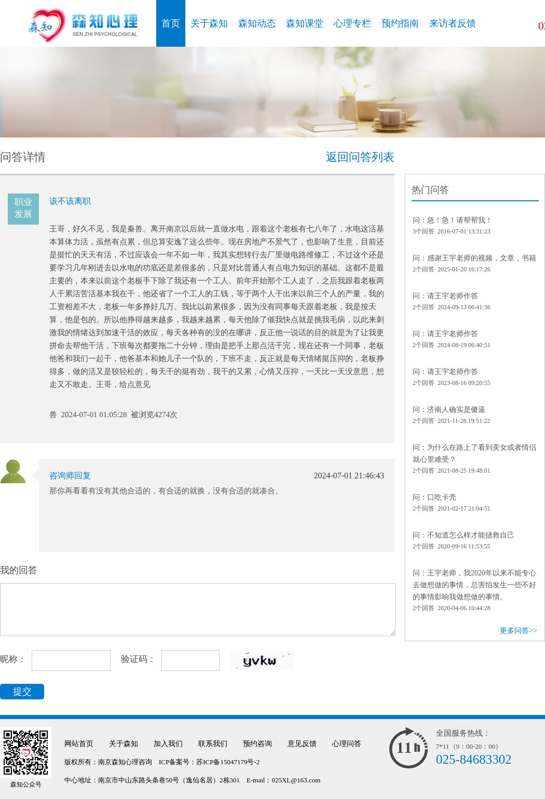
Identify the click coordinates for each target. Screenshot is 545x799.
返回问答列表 (360, 156)
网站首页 (78, 744)
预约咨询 (257, 744)
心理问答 (346, 744)
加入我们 (168, 744)
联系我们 (212, 744)
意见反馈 (302, 744)
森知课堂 (304, 23)
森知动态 (257, 23)
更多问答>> (518, 631)
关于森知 (209, 23)
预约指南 (400, 23)
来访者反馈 (452, 23)
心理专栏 (352, 23)
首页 (170, 23)
